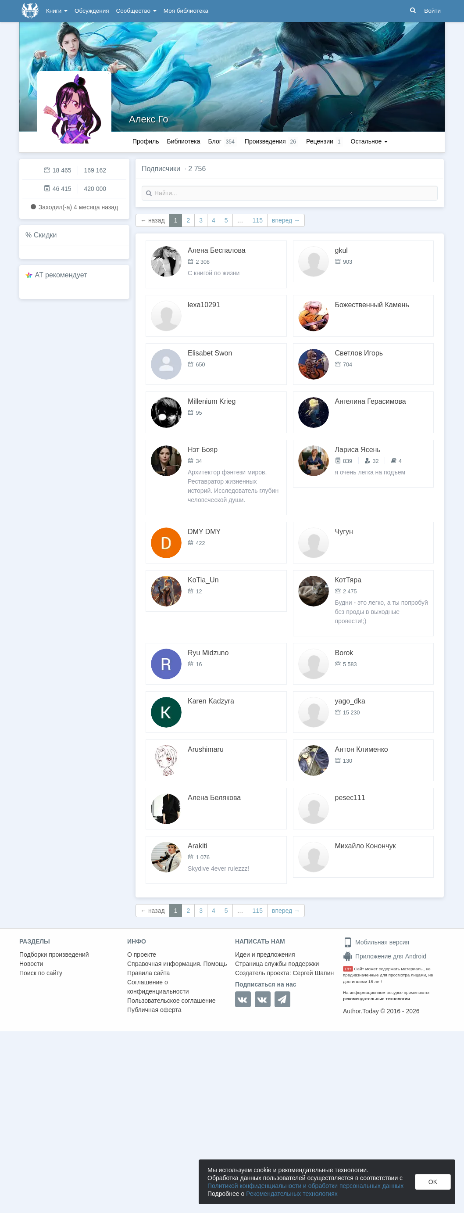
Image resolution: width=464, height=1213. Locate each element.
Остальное (369, 141)
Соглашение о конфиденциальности (158, 987)
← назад (152, 220)
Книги (57, 10)
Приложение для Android (384, 956)
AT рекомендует (61, 275)
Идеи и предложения (265, 954)
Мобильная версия (376, 942)
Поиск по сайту (40, 972)
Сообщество (136, 10)
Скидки (45, 235)
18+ (348, 968)
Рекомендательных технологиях (292, 1193)
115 (258, 220)
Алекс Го (148, 119)
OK (432, 1181)
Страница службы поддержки (277, 963)
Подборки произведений (54, 954)
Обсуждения (92, 10)
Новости (31, 963)
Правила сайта (148, 972)
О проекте (141, 954)
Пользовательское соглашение (171, 1000)
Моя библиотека (186, 10)
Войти (432, 10)
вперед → (286, 220)
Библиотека (183, 141)
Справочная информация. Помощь (177, 963)
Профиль (145, 141)
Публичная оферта (154, 1009)
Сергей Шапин (313, 972)
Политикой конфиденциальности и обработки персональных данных (305, 1185)
